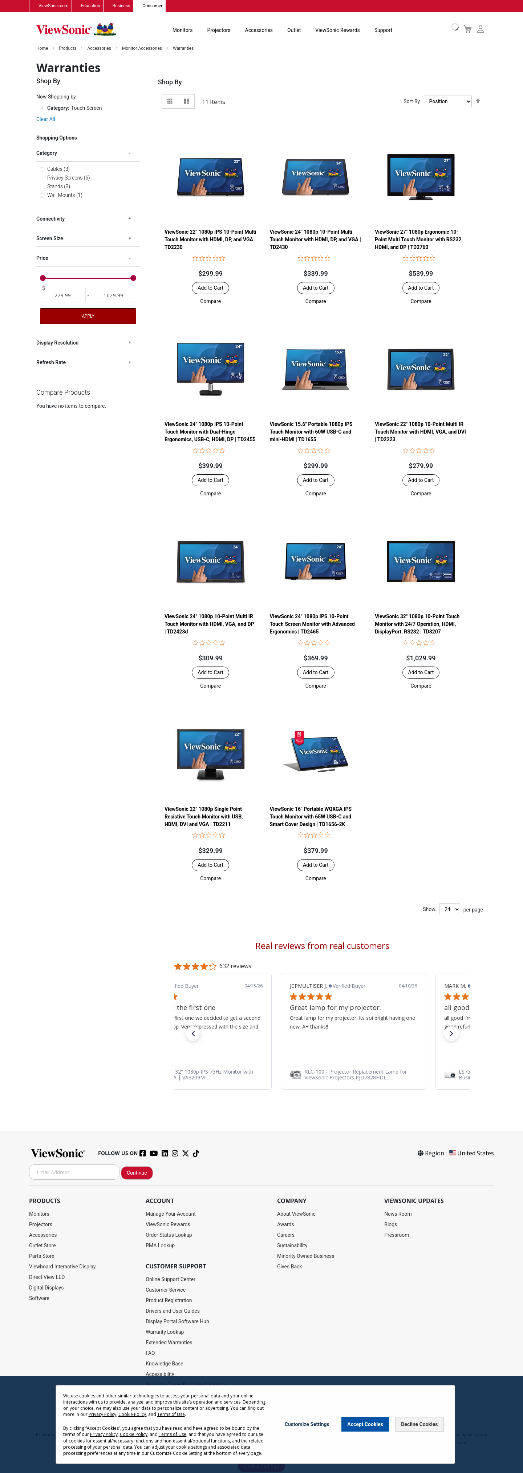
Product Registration (169, 1301)
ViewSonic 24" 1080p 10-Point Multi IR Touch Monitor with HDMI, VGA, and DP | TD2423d (209, 624)
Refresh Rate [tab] (51, 363)
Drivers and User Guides (173, 1311)
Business (121, 6)
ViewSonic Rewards (337, 30)
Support (383, 30)
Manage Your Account (171, 1214)
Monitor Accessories (142, 48)
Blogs (390, 1225)
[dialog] (261, 1424)
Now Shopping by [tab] (56, 97)
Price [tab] (42, 258)
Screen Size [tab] (49, 239)
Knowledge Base (164, 1364)
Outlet (294, 30)
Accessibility (160, 1374)
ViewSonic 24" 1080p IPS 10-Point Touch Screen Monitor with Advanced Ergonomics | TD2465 (312, 624)
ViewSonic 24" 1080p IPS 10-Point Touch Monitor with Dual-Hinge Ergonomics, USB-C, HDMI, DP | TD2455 (210, 432)
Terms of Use (171, 1414)
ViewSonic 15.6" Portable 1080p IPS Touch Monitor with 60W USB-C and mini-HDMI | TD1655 (311, 432)
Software (39, 1298)
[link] (322, 1075)
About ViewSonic (296, 1214)
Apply (88, 316)
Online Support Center (170, 1280)
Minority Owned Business (306, 1256)
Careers (286, 1235)
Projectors (219, 30)
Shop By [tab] (170, 82)
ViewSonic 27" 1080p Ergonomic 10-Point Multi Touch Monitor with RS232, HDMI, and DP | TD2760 (419, 239)
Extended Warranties (169, 1343)
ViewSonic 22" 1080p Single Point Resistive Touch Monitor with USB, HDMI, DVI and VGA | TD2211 (204, 816)
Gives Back (289, 1267)
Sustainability (292, 1246)
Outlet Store (42, 1246)
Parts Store (41, 1256)
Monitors (183, 30)
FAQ (150, 1353)
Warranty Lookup (165, 1332)
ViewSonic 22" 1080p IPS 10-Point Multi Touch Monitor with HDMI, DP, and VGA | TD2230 (210, 239)
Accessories (259, 30)
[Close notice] (445, 1424)
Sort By (412, 102)
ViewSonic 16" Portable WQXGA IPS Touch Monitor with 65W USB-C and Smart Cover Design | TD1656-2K (311, 816)
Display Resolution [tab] (57, 343)
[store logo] (76, 29)
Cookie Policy (132, 1414)
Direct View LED (47, 1277)
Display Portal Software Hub (177, 1322)
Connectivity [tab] (50, 219)
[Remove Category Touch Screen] (42, 108)
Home (42, 48)
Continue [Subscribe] (137, 1173)
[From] (63, 295)
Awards (285, 1225)
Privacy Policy (102, 1414)
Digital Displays (46, 1288)
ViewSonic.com (53, 6)
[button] (210, 302)
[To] (114, 295)
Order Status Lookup (169, 1235)
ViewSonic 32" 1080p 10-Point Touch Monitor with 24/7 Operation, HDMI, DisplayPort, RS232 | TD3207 (417, 624)
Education (90, 6)
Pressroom (396, 1235)
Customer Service (166, 1290)
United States (471, 1154)
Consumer (152, 6)
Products (68, 48)
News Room (398, 1214)
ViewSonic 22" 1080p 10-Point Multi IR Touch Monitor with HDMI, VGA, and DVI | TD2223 (420, 432)
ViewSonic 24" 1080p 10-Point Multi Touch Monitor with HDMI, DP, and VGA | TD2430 (315, 239)
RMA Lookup (160, 1246)
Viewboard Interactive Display (62, 1267)
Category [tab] (46, 153)
